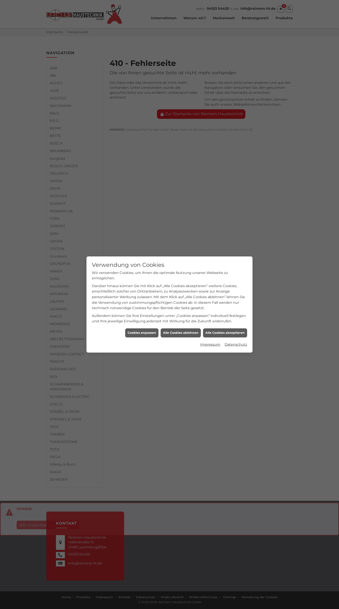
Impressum (210, 189)
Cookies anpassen (142, 178)
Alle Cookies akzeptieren (225, 178)
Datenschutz (236, 189)
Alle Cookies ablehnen (180, 178)
